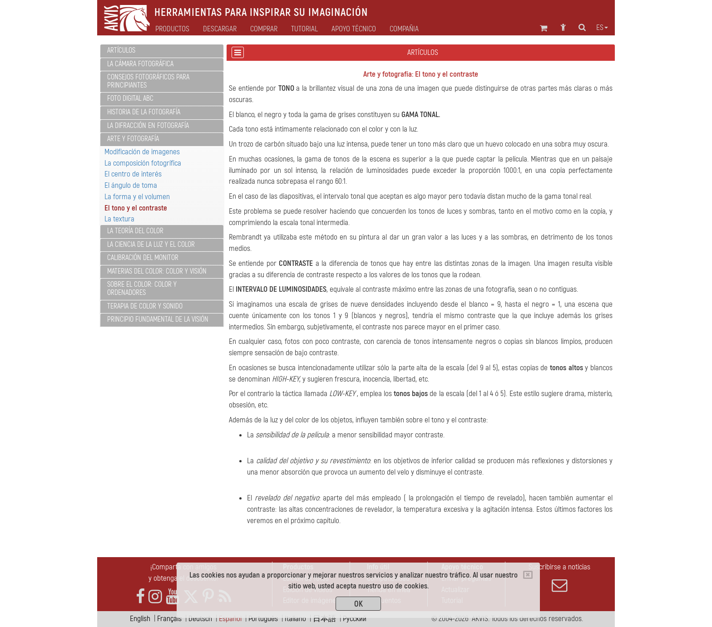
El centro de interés (133, 174)
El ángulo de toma (130, 185)
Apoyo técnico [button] (353, 29)
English (140, 618)
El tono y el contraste (135, 208)
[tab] (161, 51)
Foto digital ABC (130, 98)
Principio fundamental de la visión (157, 319)
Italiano (295, 618)
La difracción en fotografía (148, 125)
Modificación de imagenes (142, 152)
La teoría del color (135, 230)
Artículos (121, 50)
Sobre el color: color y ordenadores (142, 288)
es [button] (602, 27)
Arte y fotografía (133, 138)
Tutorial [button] (304, 29)
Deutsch (200, 618)
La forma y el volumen (137, 196)
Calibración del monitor (142, 257)
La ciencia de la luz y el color (151, 244)
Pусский (354, 618)
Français (169, 618)
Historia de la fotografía (143, 112)
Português (263, 618)
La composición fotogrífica (142, 163)
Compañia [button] (404, 29)
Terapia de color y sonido (145, 306)
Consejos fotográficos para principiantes (148, 81)
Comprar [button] (263, 29)
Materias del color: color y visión (157, 271)
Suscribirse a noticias (559, 577)
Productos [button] (172, 29)
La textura (119, 219)
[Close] (528, 575)
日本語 (324, 618)
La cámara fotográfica (140, 64)
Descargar (220, 29)
